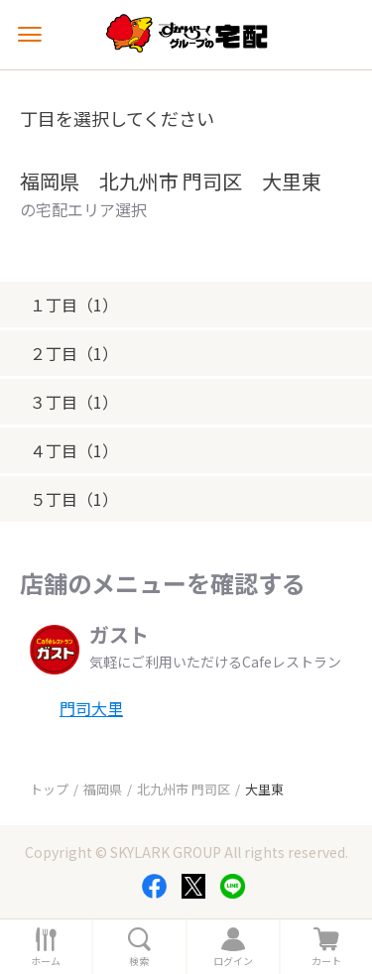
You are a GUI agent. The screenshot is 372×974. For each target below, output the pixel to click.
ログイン (233, 961)
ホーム (46, 961)
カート (326, 961)
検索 (139, 961)
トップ (49, 789)
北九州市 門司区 (183, 789)
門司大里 (91, 708)
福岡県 (102, 789)
